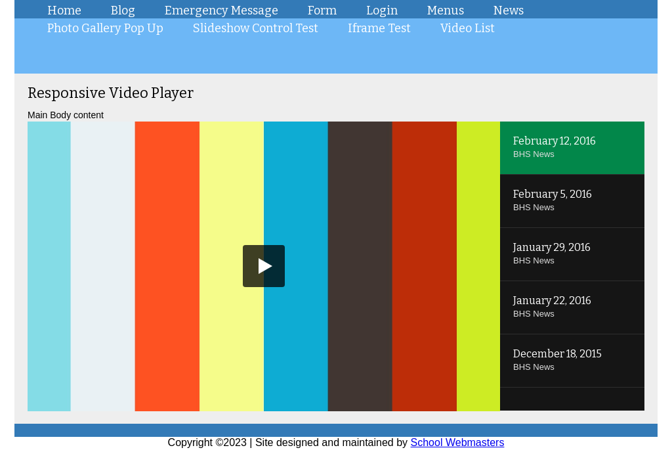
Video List (467, 28)
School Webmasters (458, 442)
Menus (445, 10)
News (509, 10)
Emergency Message (221, 10)
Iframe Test (379, 28)
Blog (123, 10)
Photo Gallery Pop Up (105, 28)
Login (382, 10)
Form (322, 10)
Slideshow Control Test (255, 28)
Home (64, 10)
